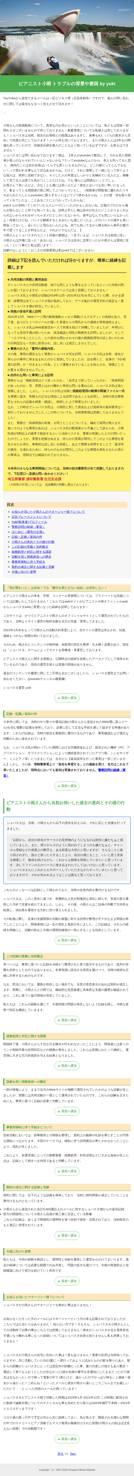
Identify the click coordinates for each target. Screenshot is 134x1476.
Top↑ (73, 1453)
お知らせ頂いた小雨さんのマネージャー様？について (48, 511)
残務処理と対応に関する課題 (31, 551)
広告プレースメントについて (31, 517)
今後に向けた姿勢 (24, 571)
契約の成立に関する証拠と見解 (33, 567)
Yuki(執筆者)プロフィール (29, 522)
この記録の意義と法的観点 (30, 546)
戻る (61, 1453)
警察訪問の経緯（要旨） (28, 526)
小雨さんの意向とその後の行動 (33, 542)
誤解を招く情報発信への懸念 (31, 556)
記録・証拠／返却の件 (27, 536)
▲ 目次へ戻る (66, 697)
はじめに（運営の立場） (28, 532)
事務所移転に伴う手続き (28, 561)
